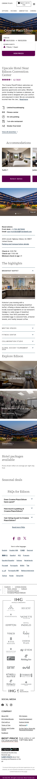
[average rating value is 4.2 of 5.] (9, 79)
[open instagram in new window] (18, 539)
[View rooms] (7, 384)
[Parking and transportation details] (15, 244)
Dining (33, 11)
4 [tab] (20, 214)
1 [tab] (16, 214)
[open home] (1, 590)
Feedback (4, 733)
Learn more (6, 757)
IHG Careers (23, 716)
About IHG (4, 716)
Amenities (23, 11)
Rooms (14, 11)
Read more (24, 99)
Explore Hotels (24, 722)
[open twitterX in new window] (23, 539)
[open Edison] (24, 589)
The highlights (12, 263)
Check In (6, 38)
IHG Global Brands (7, 719)
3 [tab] (19, 214)
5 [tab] (21, 213)
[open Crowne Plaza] (13, 591)
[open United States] (20, 587)
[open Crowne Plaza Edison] (16, 593)
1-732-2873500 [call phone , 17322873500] (18, 229)
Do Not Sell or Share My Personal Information (27, 729)
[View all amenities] (9, 132)
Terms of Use (5, 725)
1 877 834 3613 (26, 740)
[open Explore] (8, 587)
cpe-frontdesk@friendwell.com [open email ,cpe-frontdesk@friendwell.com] (19, 232)
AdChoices (23, 725)
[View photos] (7, 443)
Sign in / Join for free (24, 4)
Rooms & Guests (9, 44)
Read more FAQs (18, 527)
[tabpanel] (18, 296)
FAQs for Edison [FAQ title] (19, 492)
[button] (34, 4)
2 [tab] (17, 214)
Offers (5, 11)
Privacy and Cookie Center (7, 729)
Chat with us (5, 722)
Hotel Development (25, 719)
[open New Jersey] (12, 589)
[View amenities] (8, 413)
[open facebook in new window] (13, 539)
